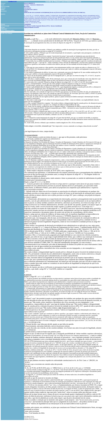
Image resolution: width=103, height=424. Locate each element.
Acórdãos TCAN (12, 1)
